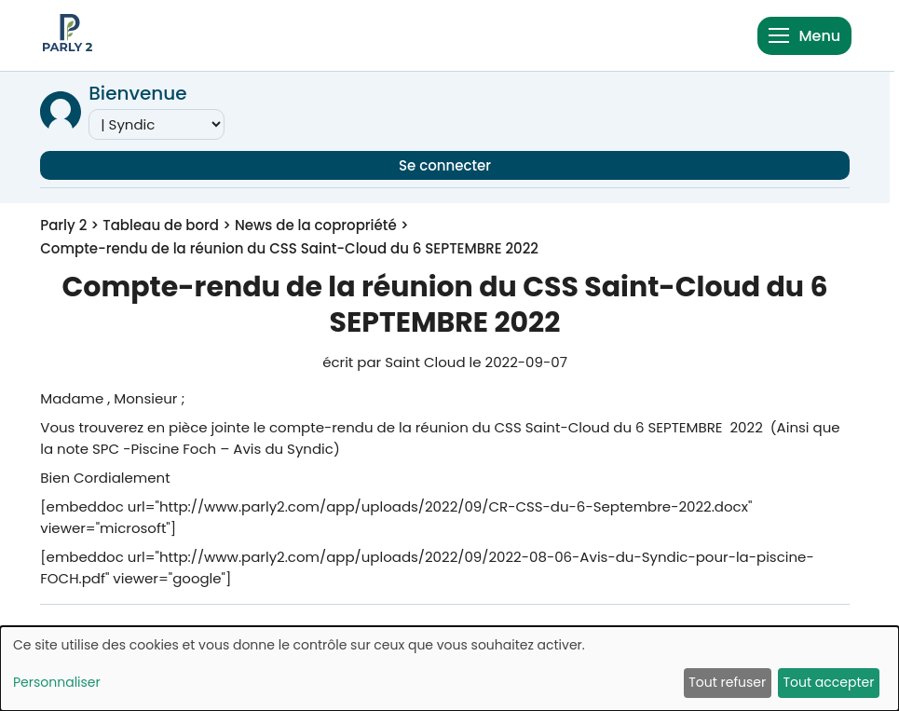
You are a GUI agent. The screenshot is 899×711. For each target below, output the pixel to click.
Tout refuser (727, 682)
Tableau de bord (160, 225)
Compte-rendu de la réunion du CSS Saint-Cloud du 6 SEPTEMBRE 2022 (289, 248)
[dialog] (449, 668)
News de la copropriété (316, 225)
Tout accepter (828, 682)
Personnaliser (57, 682)
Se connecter (445, 165)
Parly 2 (63, 225)
